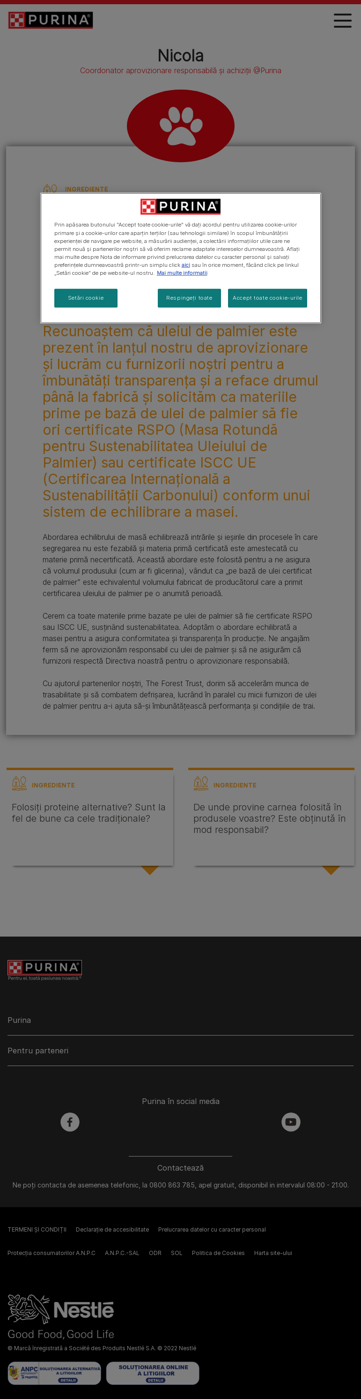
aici (186, 265)
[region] (180, 258)
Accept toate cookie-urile (267, 298)
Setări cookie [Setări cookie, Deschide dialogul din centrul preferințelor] (85, 298)
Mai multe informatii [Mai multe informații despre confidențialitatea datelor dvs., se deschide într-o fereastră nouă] (182, 273)
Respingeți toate (189, 298)
